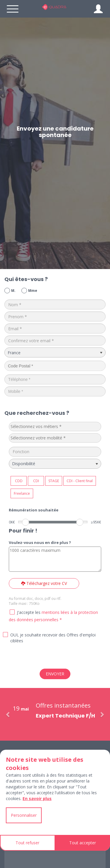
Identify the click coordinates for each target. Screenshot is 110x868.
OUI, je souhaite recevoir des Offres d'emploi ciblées (53, 637)
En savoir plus (37, 798)
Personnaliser (24, 815)
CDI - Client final (80, 480)
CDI (36, 480)
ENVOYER (55, 674)
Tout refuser (27, 842)
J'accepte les (28, 612)
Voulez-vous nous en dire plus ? (40, 542)
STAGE (53, 480)
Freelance (22, 493)
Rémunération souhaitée (33, 510)
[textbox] (55, 426)
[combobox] (55, 426)
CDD (19, 480)
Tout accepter (82, 842)
